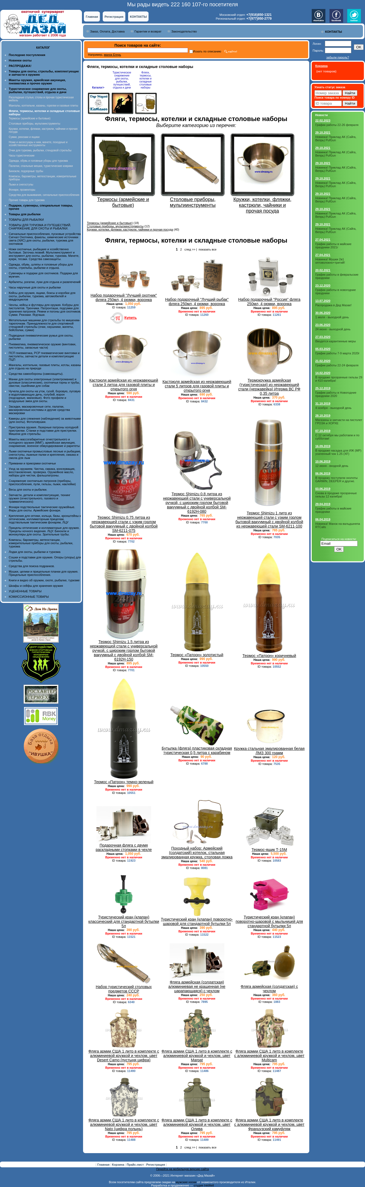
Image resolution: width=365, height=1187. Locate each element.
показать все (207, 249)
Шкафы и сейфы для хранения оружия (36, 585)
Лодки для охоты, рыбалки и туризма (34, 551)
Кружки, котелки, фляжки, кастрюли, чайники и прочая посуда (130, 229)
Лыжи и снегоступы (21, 184)
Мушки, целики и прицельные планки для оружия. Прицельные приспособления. (43, 573)
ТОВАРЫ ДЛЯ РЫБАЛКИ (26, 219)
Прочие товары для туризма (27, 200)
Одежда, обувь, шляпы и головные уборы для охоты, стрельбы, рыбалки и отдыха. (41, 266)
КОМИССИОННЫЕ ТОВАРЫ (29, 596)
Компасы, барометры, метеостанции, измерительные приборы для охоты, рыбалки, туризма (41, 543)
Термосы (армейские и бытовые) (30, 118)
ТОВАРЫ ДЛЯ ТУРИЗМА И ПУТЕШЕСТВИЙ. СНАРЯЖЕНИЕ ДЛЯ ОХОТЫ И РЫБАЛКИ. (40, 226)
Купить (130, 318)
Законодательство (184, 31)
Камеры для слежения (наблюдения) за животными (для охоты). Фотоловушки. (45, 420)
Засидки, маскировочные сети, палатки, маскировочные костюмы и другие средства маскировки (39, 410)
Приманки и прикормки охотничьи (32, 463)
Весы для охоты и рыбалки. (28, 489)
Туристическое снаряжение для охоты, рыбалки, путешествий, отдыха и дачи (122, 80)
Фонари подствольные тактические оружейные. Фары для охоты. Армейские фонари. (42, 508)
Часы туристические (21, 155)
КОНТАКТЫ (138, 16)
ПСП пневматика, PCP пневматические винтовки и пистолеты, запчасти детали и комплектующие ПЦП (44, 356)
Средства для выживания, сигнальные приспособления (44, 194)
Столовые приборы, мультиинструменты (34, 123)
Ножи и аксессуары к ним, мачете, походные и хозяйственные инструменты (38, 144)
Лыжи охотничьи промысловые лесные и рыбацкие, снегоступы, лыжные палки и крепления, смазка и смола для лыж (45, 455)
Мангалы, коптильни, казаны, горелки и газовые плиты (43, 105)
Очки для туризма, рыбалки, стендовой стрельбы (40, 150)
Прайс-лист (136, 1164)
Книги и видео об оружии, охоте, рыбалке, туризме (44, 580)
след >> (189, 249)
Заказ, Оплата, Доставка (107, 31)
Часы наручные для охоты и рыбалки (35, 287)
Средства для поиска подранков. (32, 566)
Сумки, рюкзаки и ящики (24, 137)
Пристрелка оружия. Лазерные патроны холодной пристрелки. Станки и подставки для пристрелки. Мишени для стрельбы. (43, 430)
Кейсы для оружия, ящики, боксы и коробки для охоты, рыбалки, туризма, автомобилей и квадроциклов (42, 296)
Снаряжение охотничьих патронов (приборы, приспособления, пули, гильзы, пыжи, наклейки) (42, 482)
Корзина (118, 1164)
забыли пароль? (337, 57)
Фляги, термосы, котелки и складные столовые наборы (145, 80)
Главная (92, 16)
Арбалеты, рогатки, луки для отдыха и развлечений (44, 282)
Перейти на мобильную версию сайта (182, 1169)
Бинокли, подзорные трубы (26, 171)
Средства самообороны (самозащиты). (36, 373)
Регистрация (114, 16)
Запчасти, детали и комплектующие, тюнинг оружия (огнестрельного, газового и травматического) (39, 498)
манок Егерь (112, 54)
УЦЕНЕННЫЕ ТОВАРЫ (25, 591)
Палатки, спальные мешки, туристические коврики (41, 165)
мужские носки (186, 1182)
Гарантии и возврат (147, 31)
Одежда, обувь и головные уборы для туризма (38, 160)
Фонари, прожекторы (22, 189)
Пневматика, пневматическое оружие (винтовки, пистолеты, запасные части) (42, 346)
